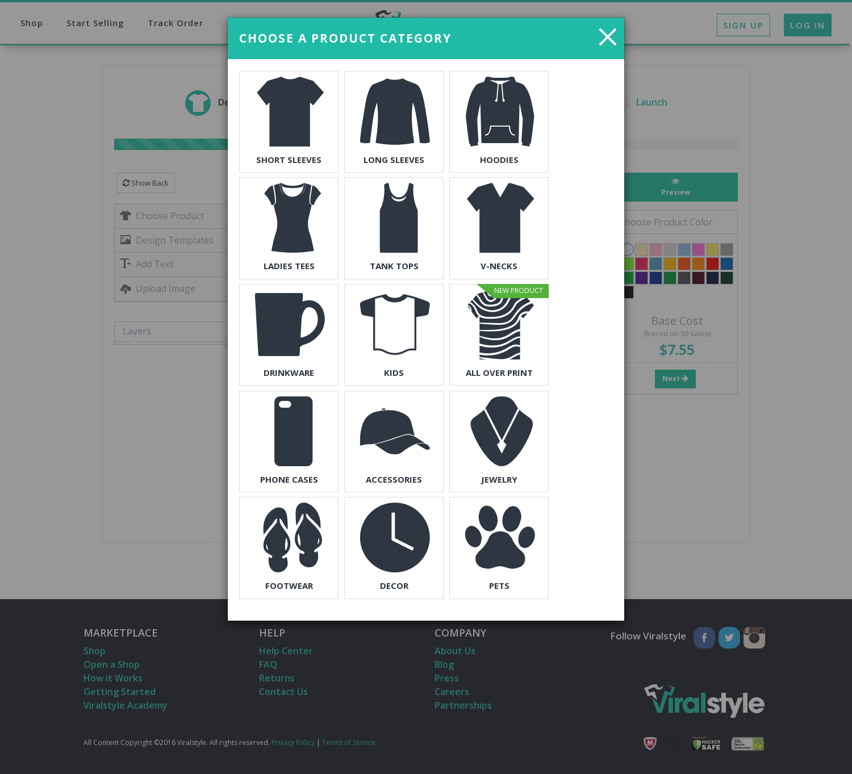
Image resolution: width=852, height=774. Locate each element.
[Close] (608, 36)
